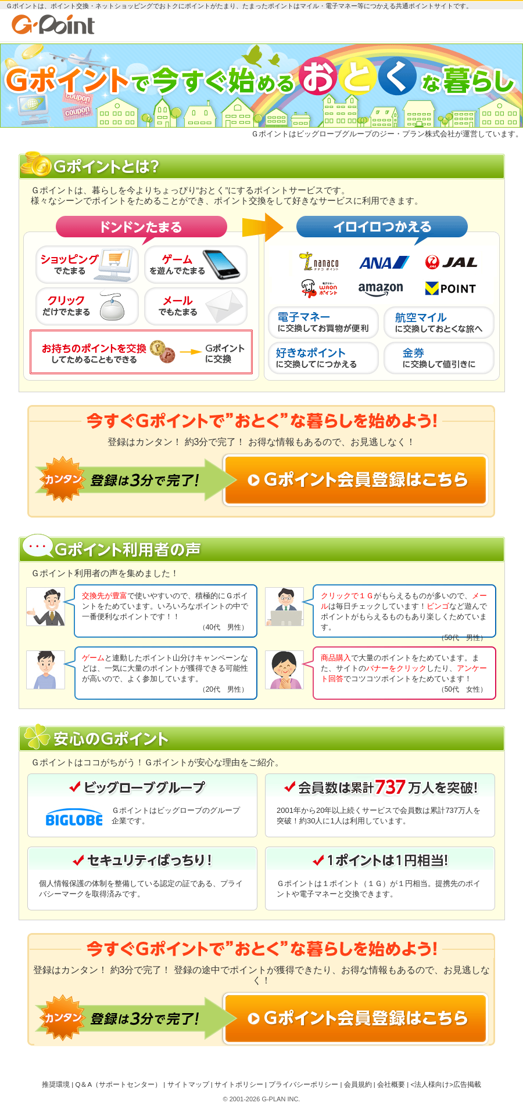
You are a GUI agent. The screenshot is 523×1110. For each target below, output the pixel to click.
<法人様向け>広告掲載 (445, 1084)
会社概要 (391, 1084)
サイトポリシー (238, 1084)
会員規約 (358, 1084)
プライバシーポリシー (303, 1084)
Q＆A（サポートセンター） (118, 1084)
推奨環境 (56, 1084)
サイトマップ (188, 1084)
